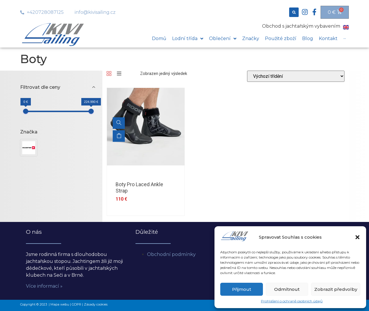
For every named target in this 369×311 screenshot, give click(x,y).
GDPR (76, 304)
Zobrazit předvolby (335, 289)
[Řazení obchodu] (295, 76)
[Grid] (109, 74)
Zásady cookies (96, 304)
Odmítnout (287, 289)
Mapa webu (59, 304)
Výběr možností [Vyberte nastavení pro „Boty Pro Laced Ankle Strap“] (118, 136)
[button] (357, 237)
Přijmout (241, 289)
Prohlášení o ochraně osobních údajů (292, 301)
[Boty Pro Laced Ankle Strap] (118, 123)
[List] (119, 74)
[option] (145, 126)
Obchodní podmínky (171, 254)
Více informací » (44, 286)
